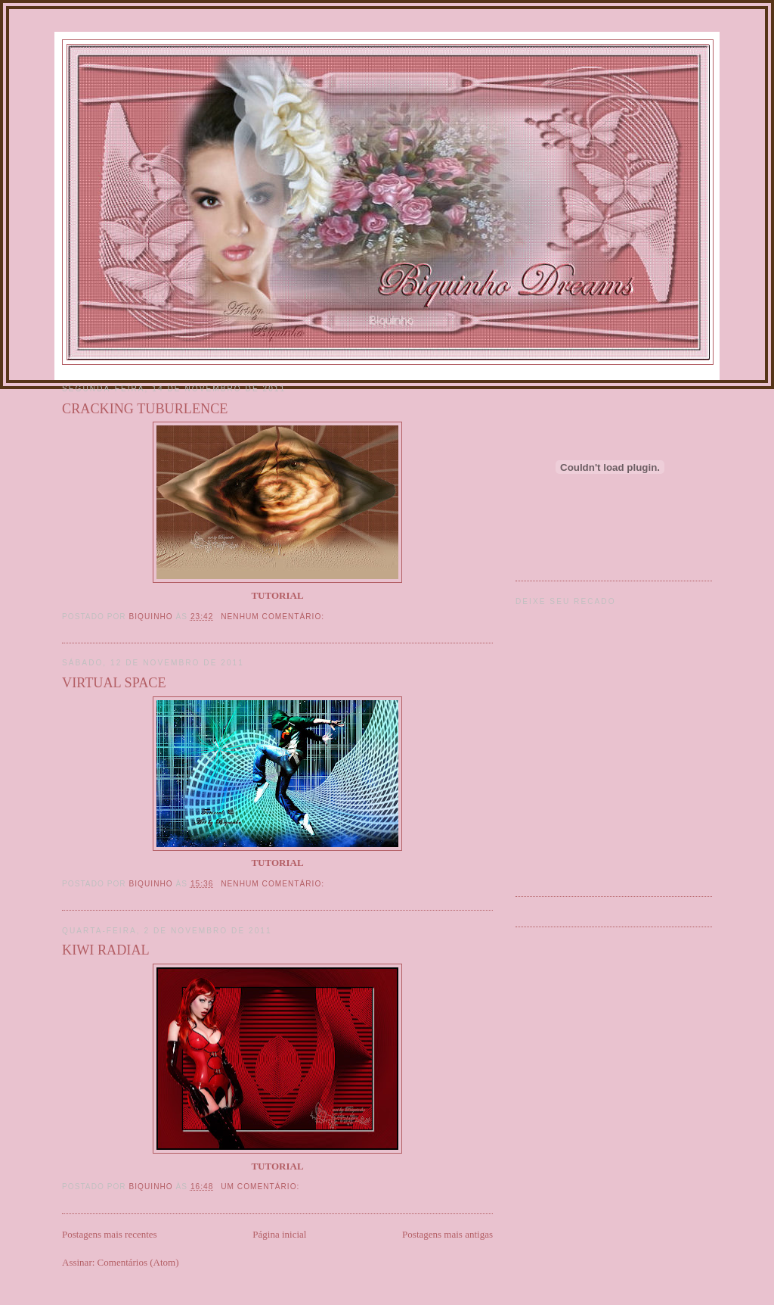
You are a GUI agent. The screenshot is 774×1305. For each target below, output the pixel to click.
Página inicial (279, 1234)
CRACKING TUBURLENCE (145, 408)
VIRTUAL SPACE (114, 682)
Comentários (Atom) (138, 1262)
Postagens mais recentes (109, 1234)
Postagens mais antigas (447, 1234)
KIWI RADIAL (106, 950)
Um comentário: (261, 1186)
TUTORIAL (277, 1166)
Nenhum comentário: (274, 616)
